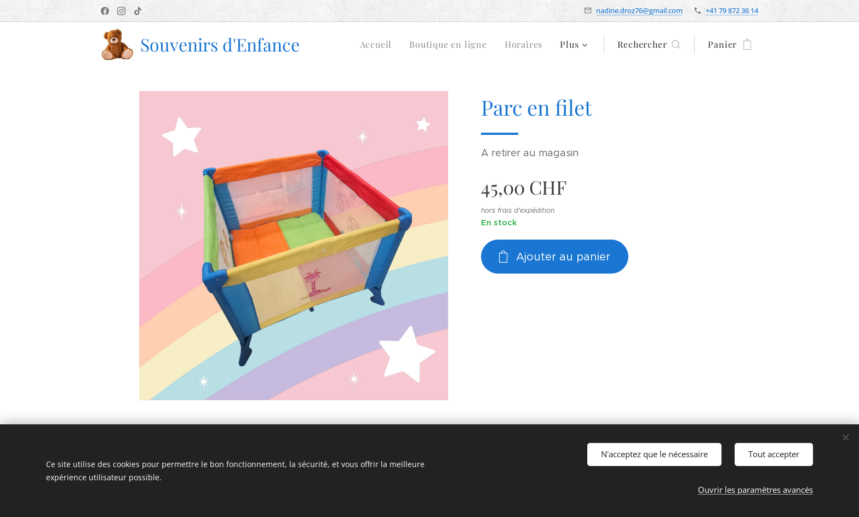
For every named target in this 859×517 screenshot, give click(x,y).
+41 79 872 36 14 (732, 10)
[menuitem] (379, 44)
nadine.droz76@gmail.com (639, 10)
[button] (649, 44)
